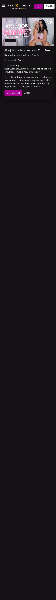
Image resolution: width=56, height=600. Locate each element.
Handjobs (34, 69)
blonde (13, 77)
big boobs (40, 83)
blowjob (12, 80)
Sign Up (49, 6)
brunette (21, 77)
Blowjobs (15, 69)
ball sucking (18, 83)
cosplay (43, 77)
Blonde (42, 69)
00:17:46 (17, 60)
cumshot (21, 86)
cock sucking (23, 80)
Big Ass (23, 72)
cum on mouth (33, 86)
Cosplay (36, 72)
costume (35, 77)
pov (28, 77)
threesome (29, 83)
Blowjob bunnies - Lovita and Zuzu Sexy (27, 50)
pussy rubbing (36, 80)
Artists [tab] (27, 93)
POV (30, 72)
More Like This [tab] (13, 93)
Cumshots (25, 69)
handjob (12, 86)
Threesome (14, 72)
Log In (38, 6)
